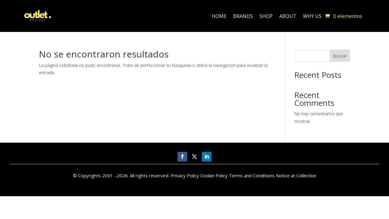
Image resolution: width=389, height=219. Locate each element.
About (287, 16)
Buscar (340, 56)
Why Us (312, 16)
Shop (266, 16)
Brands (243, 16)
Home (219, 16)
